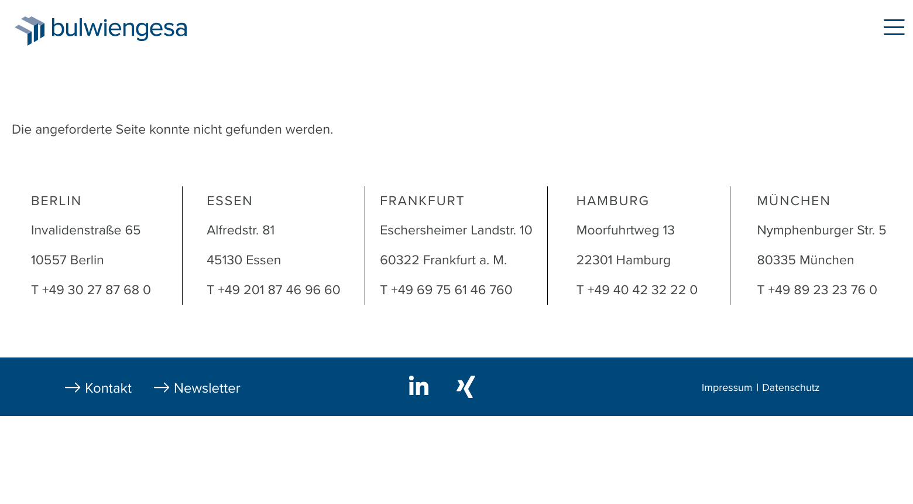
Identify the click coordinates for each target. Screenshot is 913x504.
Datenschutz (790, 388)
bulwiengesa (137, 30)
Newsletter (207, 388)
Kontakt (108, 388)
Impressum (727, 388)
